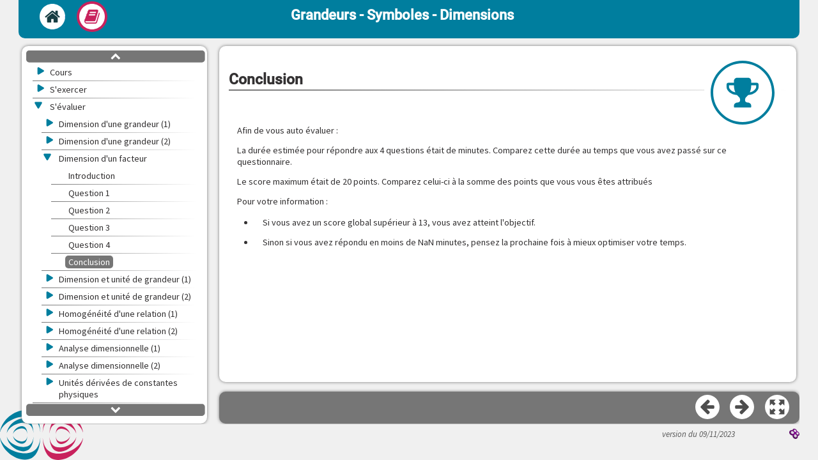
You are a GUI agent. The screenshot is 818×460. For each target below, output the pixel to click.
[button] (778, 407)
